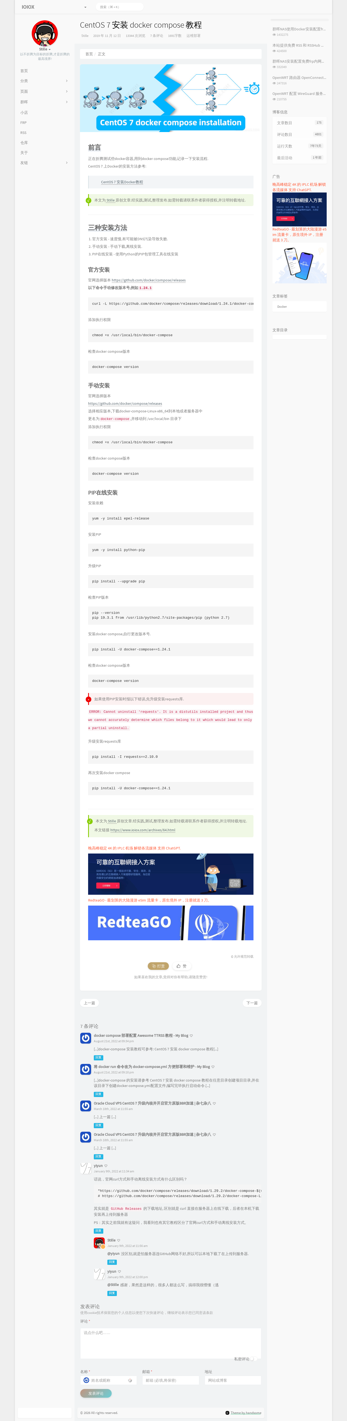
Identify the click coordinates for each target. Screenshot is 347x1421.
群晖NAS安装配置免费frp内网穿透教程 (304, 61)
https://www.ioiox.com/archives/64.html (142, 829)
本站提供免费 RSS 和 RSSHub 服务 (300, 45)
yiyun (98, 1165)
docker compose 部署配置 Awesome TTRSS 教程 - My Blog (141, 1035)
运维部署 (194, 35)
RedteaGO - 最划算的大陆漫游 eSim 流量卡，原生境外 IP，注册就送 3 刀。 (149, 900)
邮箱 (147, 1371)
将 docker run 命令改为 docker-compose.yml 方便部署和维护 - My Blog (152, 1066)
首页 (89, 54)
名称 (85, 1371)
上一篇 (89, 1002)
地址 (208, 1371)
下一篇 (252, 1002)
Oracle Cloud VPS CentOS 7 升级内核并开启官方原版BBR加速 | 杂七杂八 (152, 1103)
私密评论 (241, 1358)
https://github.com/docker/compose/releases (149, 280)
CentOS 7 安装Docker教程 (122, 181)
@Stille (113, 1284)
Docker (282, 306)
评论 (85, 1321)
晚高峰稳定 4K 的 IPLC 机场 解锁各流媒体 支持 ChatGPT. (134, 848)
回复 (98, 1057)
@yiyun (113, 1253)
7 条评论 (156, 35)
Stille (84, 35)
